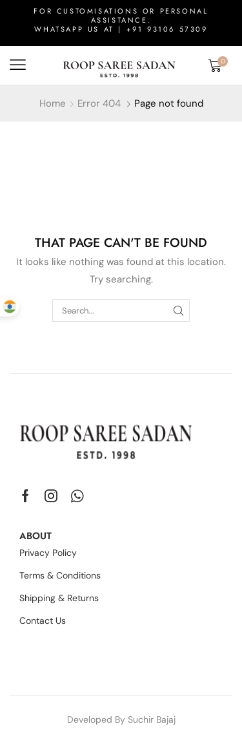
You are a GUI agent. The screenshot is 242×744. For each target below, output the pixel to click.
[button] (18, 65)
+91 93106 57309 (167, 29)
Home (52, 103)
